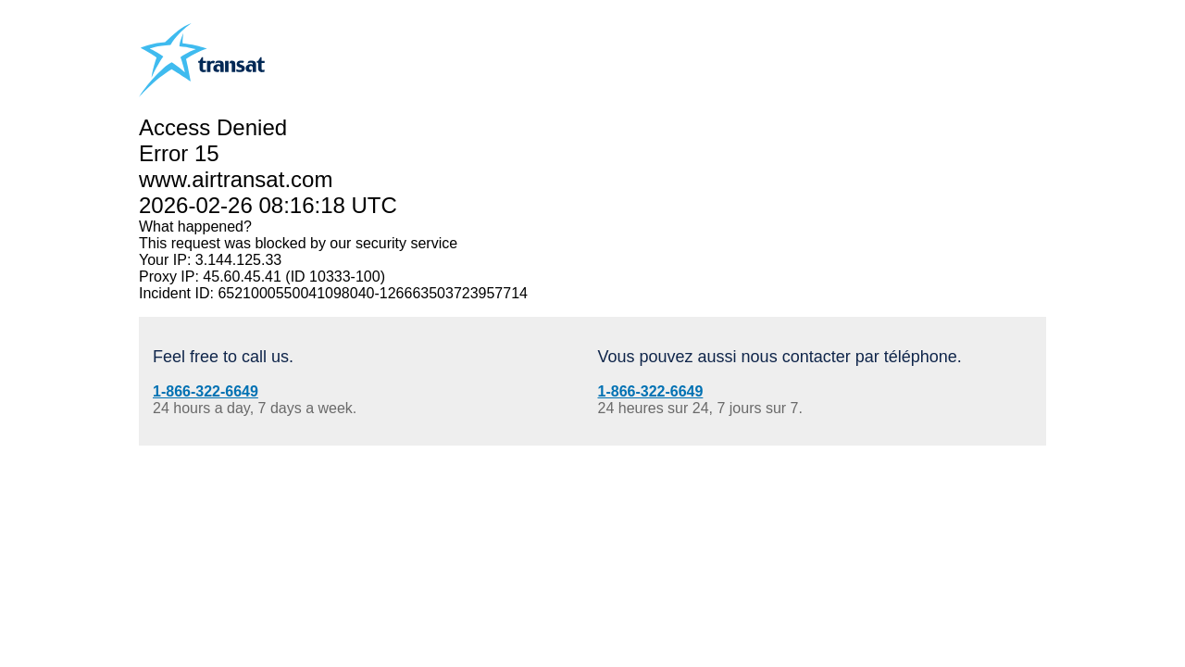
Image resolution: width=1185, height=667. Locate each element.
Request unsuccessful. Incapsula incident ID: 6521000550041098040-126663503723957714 (592, 333)
